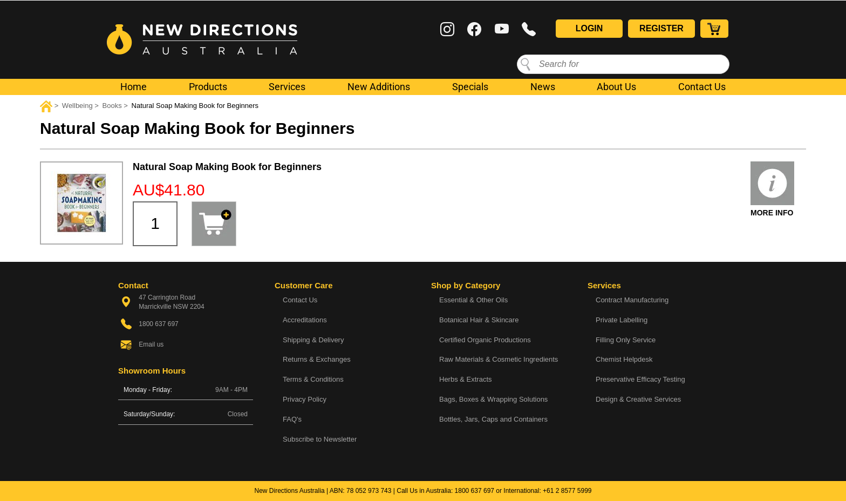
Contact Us (702, 86)
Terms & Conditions (313, 379)
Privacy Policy (304, 399)
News (542, 86)
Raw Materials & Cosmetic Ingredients (498, 359)
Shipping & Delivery (313, 340)
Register (661, 28)
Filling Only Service (626, 340)
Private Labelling (621, 320)
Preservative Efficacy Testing (640, 379)
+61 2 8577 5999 (567, 491)
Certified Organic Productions (485, 340)
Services (287, 86)
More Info (772, 212)
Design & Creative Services (638, 399)
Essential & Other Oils (473, 300)
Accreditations (305, 320)
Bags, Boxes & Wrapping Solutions (493, 399)
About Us (616, 86)
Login (589, 28)
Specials (470, 86)
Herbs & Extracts (465, 379)
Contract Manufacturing (632, 300)
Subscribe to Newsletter (320, 439)
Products (208, 86)
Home (133, 86)
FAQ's (292, 419)
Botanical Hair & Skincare (478, 320)
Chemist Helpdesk (624, 359)
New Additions (378, 86)
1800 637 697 (474, 491)
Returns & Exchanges (317, 359)
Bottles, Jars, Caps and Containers (493, 419)
